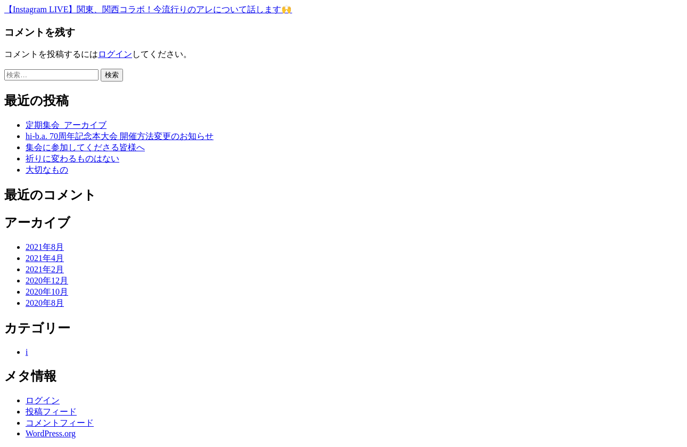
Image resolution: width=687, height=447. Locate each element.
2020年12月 (47, 280)
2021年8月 (45, 246)
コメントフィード (60, 422)
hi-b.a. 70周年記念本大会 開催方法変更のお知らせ (120, 136)
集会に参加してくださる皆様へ (85, 147)
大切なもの (47, 169)
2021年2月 (45, 269)
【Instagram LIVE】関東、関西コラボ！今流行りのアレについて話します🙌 (148, 9)
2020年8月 (45, 302)
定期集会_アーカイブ (66, 124)
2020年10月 (47, 291)
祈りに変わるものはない (72, 158)
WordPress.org (51, 433)
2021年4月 (45, 258)
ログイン (115, 54)
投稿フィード (51, 411)
